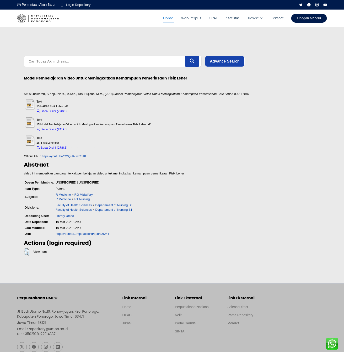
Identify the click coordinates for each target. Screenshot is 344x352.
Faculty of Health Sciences (74, 205)
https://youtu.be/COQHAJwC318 (64, 156)
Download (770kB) (82, 111)
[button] (26, 252)
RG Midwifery (83, 195)
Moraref (233, 323)
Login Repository (79, 5)
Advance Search (225, 61)
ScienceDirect (237, 307)
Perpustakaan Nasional (192, 307)
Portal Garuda (185, 323)
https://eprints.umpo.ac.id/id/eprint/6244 (82, 234)
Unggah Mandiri (309, 18)
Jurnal (126, 323)
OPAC (213, 18)
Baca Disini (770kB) (52, 111)
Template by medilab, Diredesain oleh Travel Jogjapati (139, 335)
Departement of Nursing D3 (114, 205)
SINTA (179, 331)
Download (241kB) (82, 129)
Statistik (232, 18)
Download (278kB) (82, 148)
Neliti (178, 315)
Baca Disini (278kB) (52, 148)
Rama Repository (240, 315)
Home (168, 18)
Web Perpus (191, 18)
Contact (277, 18)
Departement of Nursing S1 (113, 210)
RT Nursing (82, 199)
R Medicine (63, 195)
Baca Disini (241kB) (52, 129)
